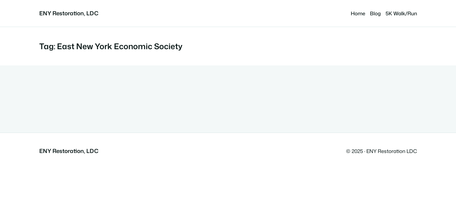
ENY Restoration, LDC (68, 13)
